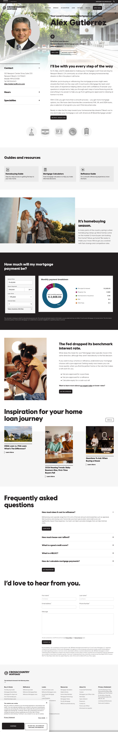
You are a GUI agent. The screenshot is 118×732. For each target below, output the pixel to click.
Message (45, 611)
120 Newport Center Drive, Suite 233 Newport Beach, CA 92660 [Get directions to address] (18, 74)
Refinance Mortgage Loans (30, 694)
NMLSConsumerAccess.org (68, 703)
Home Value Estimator (66, 694)
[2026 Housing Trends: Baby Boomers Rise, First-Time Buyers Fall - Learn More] (59, 452)
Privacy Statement (9, 717)
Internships (82, 696)
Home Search (13, 1)
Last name (83, 595)
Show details (41, 718)
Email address (46, 603)
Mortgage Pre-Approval (10, 694)
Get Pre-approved (65, 391)
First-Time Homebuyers (10, 696)
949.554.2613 (11, 81)
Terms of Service (78, 637)
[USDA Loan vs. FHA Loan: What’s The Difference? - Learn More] (18, 440)
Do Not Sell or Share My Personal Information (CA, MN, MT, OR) (105, 697)
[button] (22, 68)
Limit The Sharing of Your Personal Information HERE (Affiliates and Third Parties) (105, 691)
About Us (88, 7)
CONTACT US (46, 642)
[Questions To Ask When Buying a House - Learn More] (100, 446)
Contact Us (82, 703)
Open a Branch (83, 699)
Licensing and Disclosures (105, 701)
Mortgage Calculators (66, 689)
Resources (80, 7)
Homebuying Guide (9, 689)
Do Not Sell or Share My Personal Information (36, 726)
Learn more (46, 528)
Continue (13, 726)
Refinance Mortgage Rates (30, 692)
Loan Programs (46, 698)
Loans (73, 7)
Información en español (85, 708)
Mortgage (5, 1)
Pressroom (82, 701)
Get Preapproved (48, 569)
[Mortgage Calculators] (59, 174)
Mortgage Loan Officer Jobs (86, 694)
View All (109, 420)
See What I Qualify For (69, 52)
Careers (81, 692)
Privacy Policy (69, 637)
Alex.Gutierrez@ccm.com (14, 84)
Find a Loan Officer (84, 706)
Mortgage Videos (65, 699)
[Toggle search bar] (114, 1)
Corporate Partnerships (85, 689)
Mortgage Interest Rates (10, 692)
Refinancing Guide (28, 689)
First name (45, 595)
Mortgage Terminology (67, 696)
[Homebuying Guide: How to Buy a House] (21, 174)
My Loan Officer (65, 7)
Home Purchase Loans (10, 699)
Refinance (55, 7)
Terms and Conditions (104, 703)
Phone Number (84, 603)
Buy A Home (48, 7)
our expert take (86, 386)
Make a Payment (109, 8)
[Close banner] (46, 702)
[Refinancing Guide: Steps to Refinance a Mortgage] (96, 174)
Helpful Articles (64, 692)
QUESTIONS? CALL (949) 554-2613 (103, 1)
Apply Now (97, 8)
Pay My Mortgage (65, 701)
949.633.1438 (14, 79)
